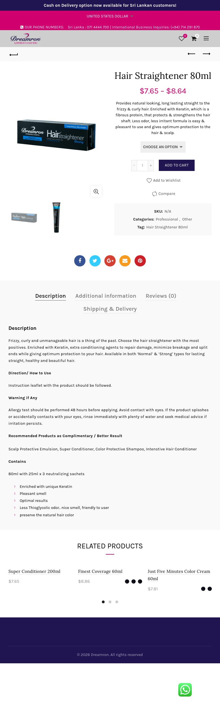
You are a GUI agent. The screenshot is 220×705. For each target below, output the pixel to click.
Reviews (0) (161, 296)
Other (187, 219)
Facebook (80, 260)
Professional (167, 219)
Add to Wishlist (166, 180)
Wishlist (184, 36)
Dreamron (100, 654)
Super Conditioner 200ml (34, 571)
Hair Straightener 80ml (167, 227)
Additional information (105, 296)
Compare (167, 193)
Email (125, 260)
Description (50, 296)
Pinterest (140, 260)
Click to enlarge (96, 191)
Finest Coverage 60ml (100, 571)
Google (110, 260)
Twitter (95, 260)
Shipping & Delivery (110, 309)
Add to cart (177, 165)
